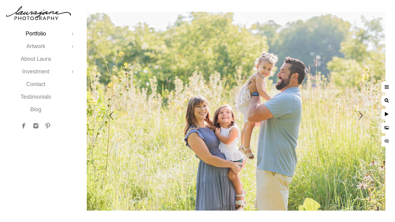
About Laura (36, 59)
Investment (35, 71)
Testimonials (35, 97)
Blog (35, 109)
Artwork (35, 46)
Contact (35, 84)
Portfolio (36, 34)
